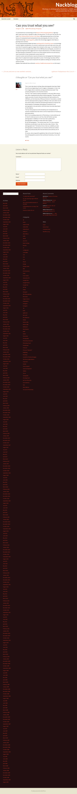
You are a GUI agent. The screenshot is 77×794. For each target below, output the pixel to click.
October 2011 (6, 610)
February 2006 (6, 768)
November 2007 (6, 719)
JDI (23, 308)
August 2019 (5, 391)
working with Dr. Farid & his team (45, 43)
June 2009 (5, 675)
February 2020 (6, 377)
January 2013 (6, 575)
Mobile (24, 320)
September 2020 (7, 361)
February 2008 (6, 712)
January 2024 (6, 268)
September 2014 (7, 528)
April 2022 (5, 317)
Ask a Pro (25, 240)
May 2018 (5, 426)
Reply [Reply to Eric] (28, 140)
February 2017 (6, 461)
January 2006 (6, 770)
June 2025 (5, 229)
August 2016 (5, 475)
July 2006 (5, 756)
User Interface (26, 382)
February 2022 (6, 322)
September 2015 (7, 501)
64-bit (24, 222)
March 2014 (5, 542)
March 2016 (5, 487)
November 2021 (6, 329)
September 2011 (7, 612)
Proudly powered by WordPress (38, 791)
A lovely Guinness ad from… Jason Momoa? (49, 202)
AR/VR (24, 238)
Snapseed (25, 361)
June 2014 (5, 535)
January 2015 (6, 519)
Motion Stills (25, 322)
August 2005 (5, 782)
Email (18, 177)
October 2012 (6, 582)
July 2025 (5, 226)
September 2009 (7, 668)
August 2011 (5, 614)
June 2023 (5, 284)
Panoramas (25, 336)
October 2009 (6, 666)
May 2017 (5, 454)
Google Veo (25, 285)
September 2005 (7, 779)
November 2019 (6, 384)
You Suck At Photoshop (28, 389)
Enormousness (26, 271)
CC (23, 247)
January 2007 (6, 742)
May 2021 (5, 342)
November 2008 (6, 691)
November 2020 (6, 356)
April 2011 (5, 624)
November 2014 (6, 524)
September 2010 (7, 640)
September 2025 (7, 222)
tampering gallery (30, 40)
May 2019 (5, 398)
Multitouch (25, 326)
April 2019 (5, 401)
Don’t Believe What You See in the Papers (29, 36)
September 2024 (7, 249)
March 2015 (5, 514)
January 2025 (6, 240)
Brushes (25, 245)
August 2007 (5, 726)
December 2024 (6, 243)
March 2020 (5, 375)
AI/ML (24, 236)
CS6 (24, 259)
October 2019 (6, 387)
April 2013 (5, 568)
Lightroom (25, 313)
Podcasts (25, 347)
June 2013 (5, 563)
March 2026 (5, 208)
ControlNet (25, 252)
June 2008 (5, 703)
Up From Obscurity (27, 380)
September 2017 (7, 445)
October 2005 (6, 777)
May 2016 (5, 482)
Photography (39, 28)
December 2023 (6, 270)
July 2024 (5, 254)
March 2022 (5, 319)
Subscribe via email (6, 19)
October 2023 (6, 275)
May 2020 (5, 370)
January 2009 (6, 686)
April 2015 (5, 512)
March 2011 (5, 626)
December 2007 (6, 717)
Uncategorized (26, 378)
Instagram (25, 303)
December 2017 (6, 438)
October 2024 (6, 247)
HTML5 (24, 289)
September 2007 (7, 724)
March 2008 (5, 710)
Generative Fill (26, 278)
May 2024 (5, 259)
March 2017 (5, 459)
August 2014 (5, 531)
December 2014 (6, 521)
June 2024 (5, 256)
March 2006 (5, 765)
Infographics (26, 301)
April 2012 (5, 596)
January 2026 (6, 212)
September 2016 (7, 473)
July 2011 (5, 617)
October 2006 (6, 749)
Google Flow (26, 280)
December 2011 (6, 605)
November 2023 (6, 273)
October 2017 (6, 442)
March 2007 (5, 738)
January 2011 (6, 631)
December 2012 (6, 577)
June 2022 (5, 312)
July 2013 (5, 561)
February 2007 (6, 740)
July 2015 (5, 505)
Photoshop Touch (27, 343)
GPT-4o (24, 287)
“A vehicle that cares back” (29, 196)
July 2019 (5, 394)
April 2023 (5, 289)
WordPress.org (46, 231)
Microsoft (25, 315)
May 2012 (5, 593)
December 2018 (6, 410)
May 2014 (5, 538)
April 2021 (5, 345)
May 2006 (5, 761)
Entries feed (45, 227)
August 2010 (5, 642)
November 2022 (6, 301)
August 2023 (5, 280)
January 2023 (6, 296)
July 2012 (5, 589)
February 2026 (6, 210)
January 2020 (6, 380)
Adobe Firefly (26, 224)
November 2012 (6, 580)
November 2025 (6, 217)
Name (18, 174)
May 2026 (5, 203)
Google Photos (26, 282)
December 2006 (6, 745)
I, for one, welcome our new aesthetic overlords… (17, 71)
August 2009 (5, 670)
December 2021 (6, 326)
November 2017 (6, 440)
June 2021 (5, 340)
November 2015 (6, 496)
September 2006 (7, 752)
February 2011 (6, 628)
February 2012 (6, 600)
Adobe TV (25, 231)
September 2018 (7, 417)
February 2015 (6, 517)
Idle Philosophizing (31, 28)
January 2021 (6, 352)
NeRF (24, 331)
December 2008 (6, 689)
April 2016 (5, 484)
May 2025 (5, 231)
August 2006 (5, 754)
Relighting (25, 352)
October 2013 (6, 554)
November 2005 (6, 775)
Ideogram (25, 292)
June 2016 (5, 480)
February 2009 (6, 684)
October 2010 (6, 638)
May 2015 (5, 510)
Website (18, 180)
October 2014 (6, 526)
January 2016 (6, 491)
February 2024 (6, 266)
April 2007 (5, 735)
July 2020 (5, 366)
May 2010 (5, 649)
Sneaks (24, 364)
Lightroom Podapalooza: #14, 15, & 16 (63, 71)
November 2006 (6, 747)
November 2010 (6, 635)
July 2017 (5, 449)
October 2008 (6, 693)
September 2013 (7, 556)
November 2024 (6, 245)
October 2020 (6, 359)
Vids (24, 385)
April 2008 (5, 707)
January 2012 (6, 603)
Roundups (25, 354)
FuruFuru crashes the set (28, 210)
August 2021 (5, 335)
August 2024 (5, 252)
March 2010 (5, 654)
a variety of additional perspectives (44, 63)
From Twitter (26, 275)
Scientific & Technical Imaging (29, 357)
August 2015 (5, 503)
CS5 (24, 257)
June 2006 (5, 759)
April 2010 (5, 652)
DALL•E (24, 261)
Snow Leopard (26, 366)
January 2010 (6, 659)
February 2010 (6, 656)
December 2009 (6, 661)
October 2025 (6, 219)
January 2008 (6, 714)
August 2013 (5, 559)
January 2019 (6, 408)
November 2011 (6, 607)
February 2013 (6, 573)
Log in (44, 224)
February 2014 (6, 545)
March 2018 (5, 431)
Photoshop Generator (28, 340)
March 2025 (5, 236)
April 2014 (5, 540)
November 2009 (6, 663)
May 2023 (5, 287)
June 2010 (5, 647)
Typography (25, 375)
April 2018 (5, 428)
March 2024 (5, 263)
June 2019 (5, 396)
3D (23, 220)
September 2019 (7, 389)
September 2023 (7, 277)
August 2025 (5, 224)
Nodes (24, 333)
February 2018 (6, 433)
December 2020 (6, 354)
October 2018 (6, 415)
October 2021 (6, 331)
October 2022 (6, 303)
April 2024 (5, 261)
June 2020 (5, 368)
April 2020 (5, 373)
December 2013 (6, 549)
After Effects (25, 234)
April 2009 (5, 679)
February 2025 (6, 238)
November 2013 (6, 552)
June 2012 (5, 591)
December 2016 (6, 466)
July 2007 (5, 728)
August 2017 (5, 447)
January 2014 (6, 547)
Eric (16, 89)
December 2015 (6, 494)
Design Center (26, 266)
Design (24, 264)
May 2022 (5, 315)
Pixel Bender (26, 345)
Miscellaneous (26, 317)
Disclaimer (16, 19)
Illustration (25, 296)
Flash (24, 273)
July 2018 (5, 421)
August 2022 (5, 308)
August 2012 (5, 587)
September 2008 (7, 696)
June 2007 (5, 731)
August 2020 (5, 363)
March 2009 (5, 682)
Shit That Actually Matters (28, 359)
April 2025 (5, 233)
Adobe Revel (26, 229)
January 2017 (6, 463)
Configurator (26, 250)
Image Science (26, 299)
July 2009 (5, 673)
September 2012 (7, 584)
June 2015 (5, 507)
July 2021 (5, 338)
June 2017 (5, 452)
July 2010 (5, 645)
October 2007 (6, 721)
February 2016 (6, 489)
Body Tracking (26, 243)
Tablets (24, 371)
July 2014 (5, 533)
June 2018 (5, 424)
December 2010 (6, 633)
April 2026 (5, 205)
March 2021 (5, 347)
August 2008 (5, 698)
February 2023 (6, 294)
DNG (24, 268)
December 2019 (6, 382)
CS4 (24, 254)
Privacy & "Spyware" (27, 350)
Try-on (24, 373)
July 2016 (5, 477)
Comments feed (46, 229)
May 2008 (5, 705)
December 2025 (6, 215)
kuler (24, 310)
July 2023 (5, 282)
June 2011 (5, 619)
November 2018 (6, 412)
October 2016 (6, 470)
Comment (19, 156)
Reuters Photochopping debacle (44, 32)
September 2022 (7, 305)
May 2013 (5, 566)
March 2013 (5, 570)
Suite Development (27, 368)
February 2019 (6, 405)
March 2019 (5, 403)
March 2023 (5, 291)
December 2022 (6, 298)
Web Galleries (26, 387)
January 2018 (6, 435)
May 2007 (5, 733)
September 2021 (7, 333)
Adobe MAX (25, 227)
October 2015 (6, 498)
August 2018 (5, 419)
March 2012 (5, 598)
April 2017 (5, 456)
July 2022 (5, 310)
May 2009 (5, 677)
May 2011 (5, 621)
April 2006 (5, 763)
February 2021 (6, 349)
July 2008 (5, 700)
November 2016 (6, 468)
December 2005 (6, 772)
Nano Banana (26, 329)
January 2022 (6, 324)
